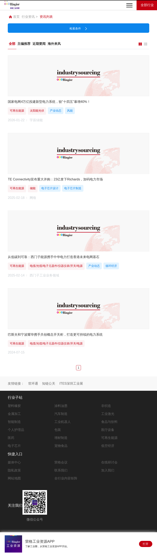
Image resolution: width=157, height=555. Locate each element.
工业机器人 (62, 422)
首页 (14, 16)
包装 (57, 430)
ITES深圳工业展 (71, 383)
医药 (11, 437)
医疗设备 (107, 430)
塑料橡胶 (14, 406)
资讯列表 (46, 16)
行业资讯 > (30, 16)
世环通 (33, 383)
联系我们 (60, 470)
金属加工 (14, 414)
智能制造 (14, 422)
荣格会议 (60, 462)
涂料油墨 (60, 406)
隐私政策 (14, 470)
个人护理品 (16, 430)
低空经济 (107, 445)
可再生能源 (109, 437)
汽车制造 (60, 414)
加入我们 (107, 470)
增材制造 (60, 437)
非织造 (106, 406)
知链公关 (48, 383)
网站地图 (14, 478)
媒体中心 (14, 462)
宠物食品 (60, 445)
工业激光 (107, 414)
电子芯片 (14, 445)
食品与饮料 (109, 422)
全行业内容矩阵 (65, 478)
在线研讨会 (109, 462)
